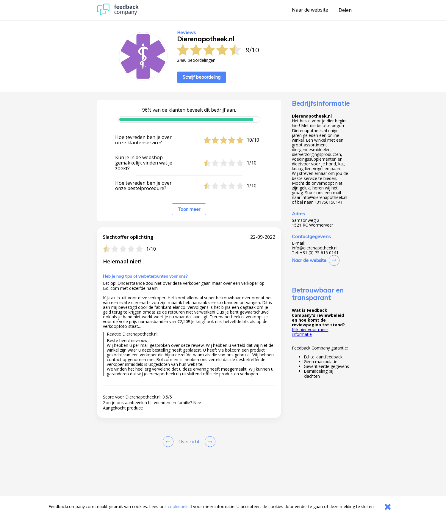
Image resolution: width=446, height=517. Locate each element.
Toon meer (189, 209)
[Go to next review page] (208, 441)
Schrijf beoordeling (201, 77)
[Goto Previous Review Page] (169, 441)
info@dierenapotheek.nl (314, 248)
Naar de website (310, 10)
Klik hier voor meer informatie (310, 332)
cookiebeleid (180, 506)
